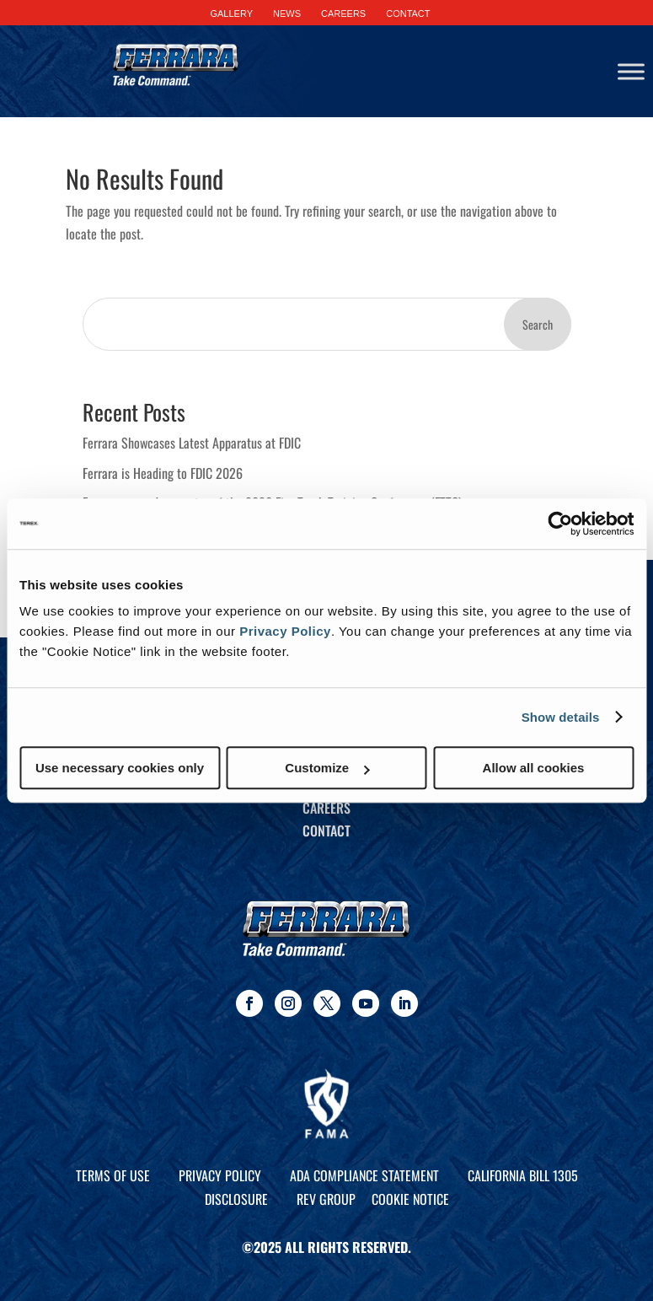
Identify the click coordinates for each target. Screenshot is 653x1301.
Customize (327, 768)
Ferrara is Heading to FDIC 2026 (163, 473)
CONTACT (408, 13)
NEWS (287, 13)
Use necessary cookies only (119, 768)
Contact (326, 830)
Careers (326, 808)
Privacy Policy (285, 631)
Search (537, 324)
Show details (561, 717)
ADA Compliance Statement (364, 1175)
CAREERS (343, 13)
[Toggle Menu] (631, 71)
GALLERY (231, 13)
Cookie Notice (410, 1199)
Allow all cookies (534, 768)
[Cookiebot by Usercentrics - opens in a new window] (560, 523)
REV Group (326, 1199)
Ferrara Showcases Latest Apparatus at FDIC (192, 443)
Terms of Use (113, 1175)
